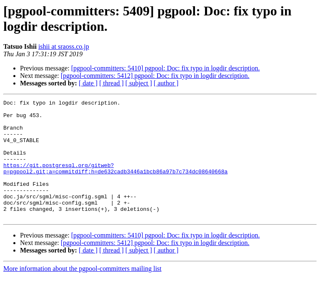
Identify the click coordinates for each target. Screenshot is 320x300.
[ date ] (88, 83)
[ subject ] (138, 83)
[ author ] (166, 83)
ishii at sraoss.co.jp (63, 46)
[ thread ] (111, 83)
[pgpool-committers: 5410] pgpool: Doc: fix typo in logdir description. (165, 68)
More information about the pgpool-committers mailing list (82, 292)
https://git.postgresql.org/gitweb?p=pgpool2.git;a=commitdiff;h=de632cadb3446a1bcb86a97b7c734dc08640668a (115, 182)
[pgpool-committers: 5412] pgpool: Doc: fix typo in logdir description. (155, 75)
